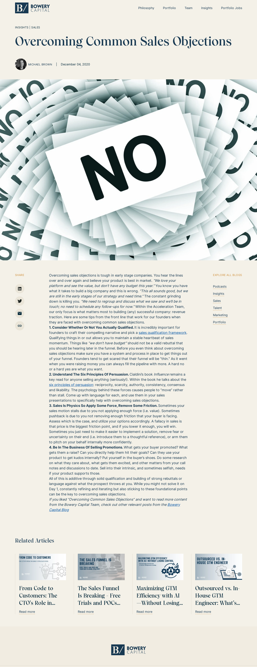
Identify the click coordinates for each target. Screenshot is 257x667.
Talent (217, 308)
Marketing (220, 315)
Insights (218, 293)
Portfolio (219, 322)
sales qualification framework (163, 333)
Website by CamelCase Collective (219, 647)
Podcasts (219, 286)
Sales (217, 301)
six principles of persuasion (71, 385)
